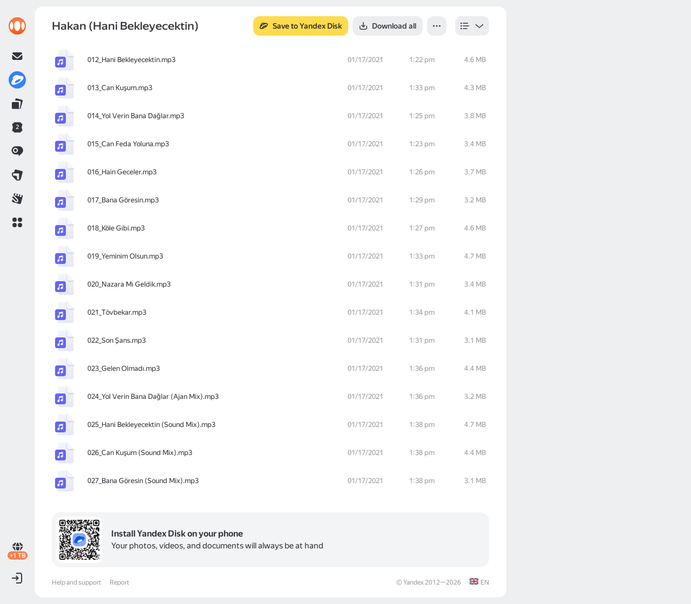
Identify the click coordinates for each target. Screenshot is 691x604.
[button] (17, 222)
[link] (17, 26)
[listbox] (472, 26)
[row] (270, 60)
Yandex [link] (413, 582)
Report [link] (119, 582)
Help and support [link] (76, 582)
